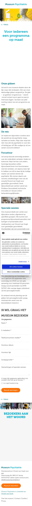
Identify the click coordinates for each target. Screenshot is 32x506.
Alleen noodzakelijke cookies (16, 271)
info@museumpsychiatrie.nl (10, 480)
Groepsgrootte (7, 360)
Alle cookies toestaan (16, 266)
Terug (5, 24)
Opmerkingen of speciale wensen (13, 367)
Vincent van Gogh (7, 493)
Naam (4, 323)
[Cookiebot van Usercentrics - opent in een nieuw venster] (23, 233)
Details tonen (23, 261)
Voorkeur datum (7, 345)
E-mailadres (6, 330)
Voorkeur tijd (6, 352)
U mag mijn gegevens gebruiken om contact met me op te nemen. (14, 379)
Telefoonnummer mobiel (11, 337)
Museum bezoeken (11, 486)
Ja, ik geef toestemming (10, 383)
